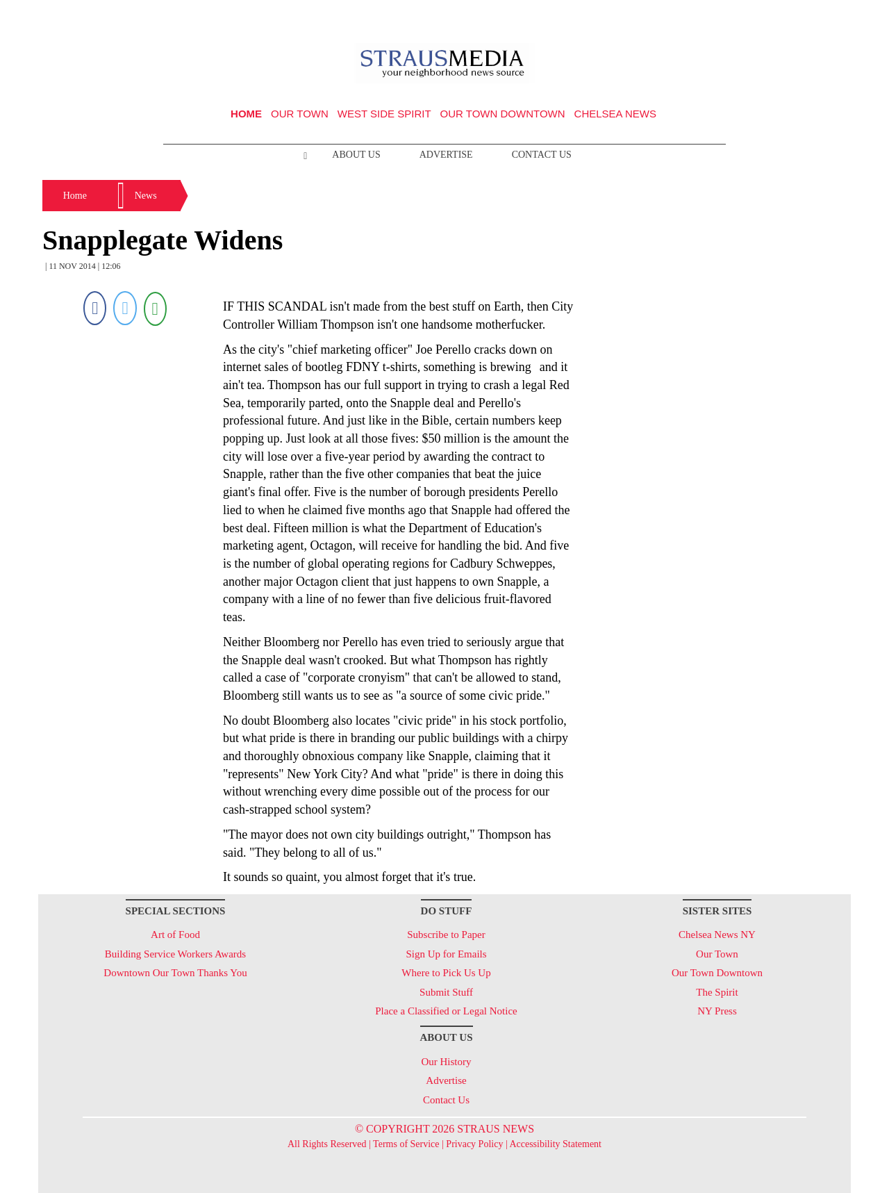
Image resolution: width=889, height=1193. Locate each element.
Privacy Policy (474, 1144)
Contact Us (542, 154)
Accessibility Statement (555, 1144)
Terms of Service (406, 1144)
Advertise (446, 154)
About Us (356, 154)
